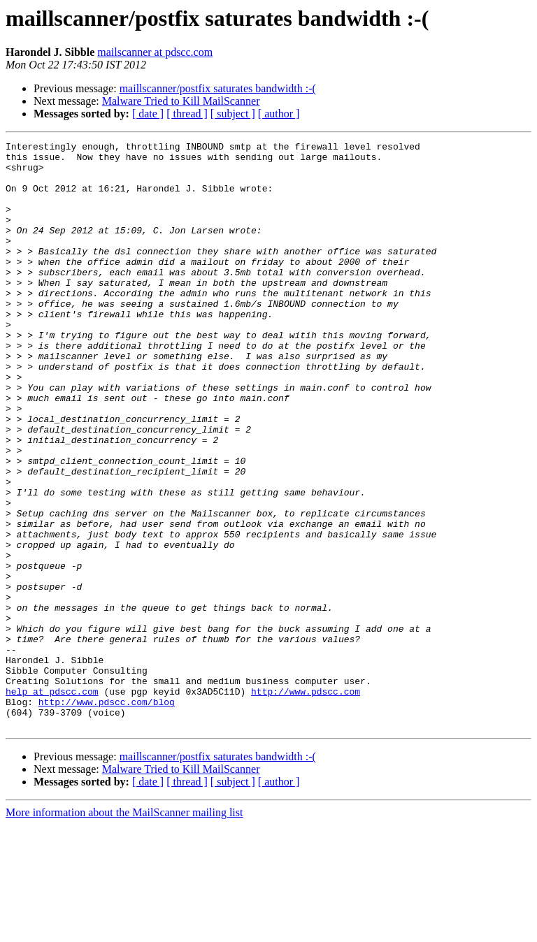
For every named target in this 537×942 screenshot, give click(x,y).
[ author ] (279, 113)
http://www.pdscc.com (305, 802)
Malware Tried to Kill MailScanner (181, 101)
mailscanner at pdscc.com (155, 52)
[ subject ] (232, 113)
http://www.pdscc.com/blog (106, 815)
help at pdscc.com (52, 802)
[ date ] (148, 113)
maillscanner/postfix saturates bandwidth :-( (218, 88)
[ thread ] (187, 113)
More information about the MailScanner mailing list (124, 930)
